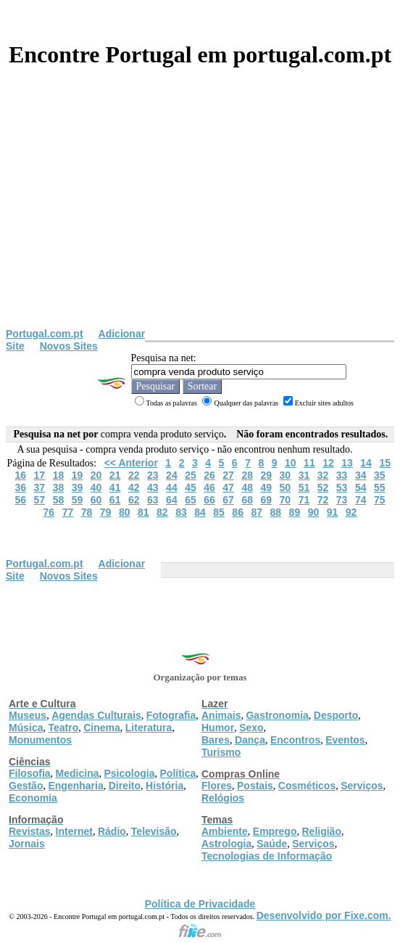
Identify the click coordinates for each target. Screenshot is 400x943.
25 (190, 475)
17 (40, 475)
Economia (33, 798)
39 (77, 487)
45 (190, 487)
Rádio (112, 831)
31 (304, 475)
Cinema (101, 727)
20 (96, 475)
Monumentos (40, 740)
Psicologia (129, 773)
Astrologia (226, 843)
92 (351, 512)
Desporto (336, 715)
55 (380, 487)
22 (134, 475)
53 (342, 487)
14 (366, 463)
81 (143, 512)
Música (26, 727)
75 (380, 500)
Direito (125, 785)
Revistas (30, 831)
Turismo (221, 752)
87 (256, 512)
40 (96, 487)
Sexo (251, 727)
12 (328, 463)
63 (153, 500)
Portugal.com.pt (44, 333)
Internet (74, 831)
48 (247, 487)
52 (323, 487)
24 (172, 475)
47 (228, 487)
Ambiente (224, 831)
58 (58, 500)
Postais (255, 785)
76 (49, 512)
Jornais (27, 843)
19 (77, 475)
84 (200, 512)
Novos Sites (69, 346)
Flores (216, 785)
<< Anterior (131, 463)
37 (40, 487)
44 (172, 487)
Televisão (154, 831)
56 (20, 500)
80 (124, 512)
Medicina (77, 773)
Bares (215, 740)
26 (209, 475)
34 (361, 475)
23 (153, 475)
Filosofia (30, 773)
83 (181, 512)
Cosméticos (307, 785)
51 (304, 487)
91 (332, 512)
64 (172, 500)
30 (285, 475)
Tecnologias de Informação (266, 856)
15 (385, 463)
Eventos (344, 740)
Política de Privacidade (200, 904)
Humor (217, 727)
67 (228, 500)
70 (285, 500)
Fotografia (171, 715)
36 (20, 487)
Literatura (148, 727)
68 (247, 500)
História (164, 785)
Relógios (222, 798)
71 (304, 500)
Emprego (275, 831)
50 (285, 487)
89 (295, 512)
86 (237, 512)
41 (115, 487)
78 (87, 512)
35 (380, 475)
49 (266, 487)
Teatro (63, 727)
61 (115, 500)
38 (58, 487)
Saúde (272, 843)
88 (276, 512)
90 (314, 512)
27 (228, 475)
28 (247, 475)
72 (323, 500)
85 (219, 512)
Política (178, 773)
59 (77, 500)
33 (342, 475)
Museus (27, 715)
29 (266, 475)
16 (20, 475)
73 (342, 500)
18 (58, 475)
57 (40, 500)
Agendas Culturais (96, 715)
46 (209, 487)
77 (68, 512)
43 (153, 487)
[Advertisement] (200, 219)
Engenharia (75, 785)
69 (266, 500)
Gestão (26, 785)
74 (361, 500)
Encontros (295, 740)
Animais (221, 715)
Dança (250, 740)
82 (162, 512)
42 (134, 487)
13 (347, 463)
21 (115, 475)
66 (209, 500)
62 (134, 500)
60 (96, 500)
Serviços (362, 785)
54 (361, 487)
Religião (321, 831)
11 (309, 463)
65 (190, 500)
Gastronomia (277, 715)
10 (290, 463)
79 (106, 512)
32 (323, 475)
